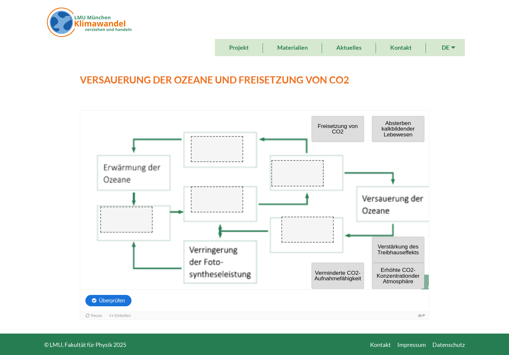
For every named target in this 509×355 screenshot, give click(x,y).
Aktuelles (349, 47)
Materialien (292, 47)
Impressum (411, 344)
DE (445, 47)
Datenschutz (448, 344)
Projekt (239, 47)
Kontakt (401, 47)
